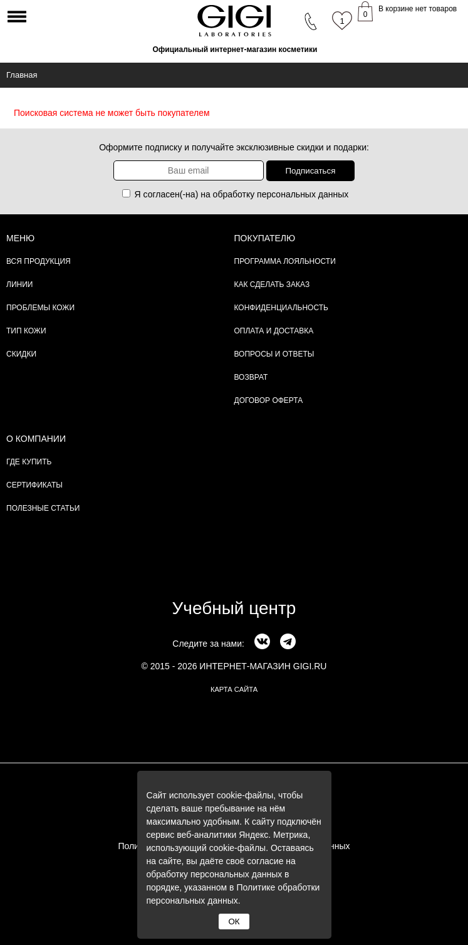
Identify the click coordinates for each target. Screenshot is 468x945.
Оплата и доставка (274, 330)
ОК (233, 921)
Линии (19, 284)
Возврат (251, 377)
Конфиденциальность (281, 307)
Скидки (21, 354)
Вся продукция (38, 261)
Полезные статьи (43, 508)
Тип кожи (26, 330)
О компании (36, 439)
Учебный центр (234, 608)
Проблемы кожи (40, 307)
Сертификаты (34, 485)
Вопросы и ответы (274, 354)
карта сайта (234, 689)
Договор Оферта (268, 400)
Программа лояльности (285, 261)
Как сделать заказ (272, 284)
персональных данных (302, 194)
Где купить (28, 461)
